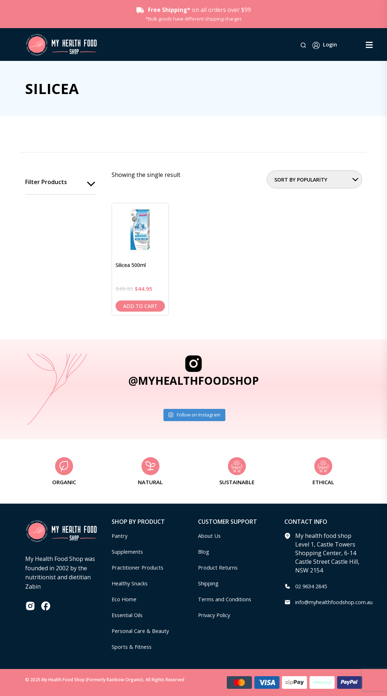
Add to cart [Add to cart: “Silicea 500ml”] (140, 306)
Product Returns (220, 567)
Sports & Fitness (134, 647)
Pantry (121, 536)
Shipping (210, 583)
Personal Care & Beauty (144, 631)
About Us (210, 536)
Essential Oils (129, 615)
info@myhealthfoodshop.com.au (339, 602)
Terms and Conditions (228, 599)
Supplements (129, 552)
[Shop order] (314, 179)
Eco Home (125, 599)
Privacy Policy (216, 615)
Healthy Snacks (132, 583)
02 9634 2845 (312, 586)
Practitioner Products (140, 567)
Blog (204, 552)
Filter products (46, 182)
